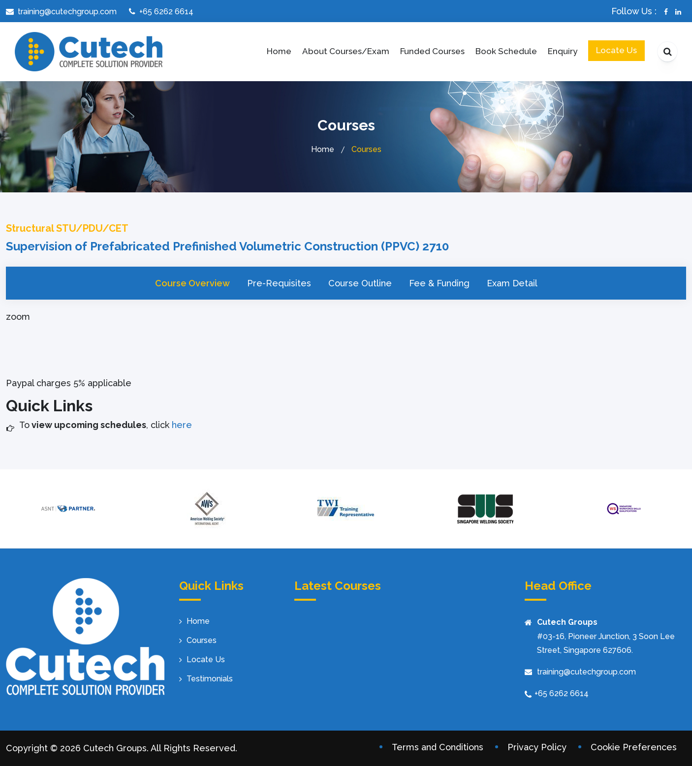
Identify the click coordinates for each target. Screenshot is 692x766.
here (180, 425)
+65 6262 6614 (562, 693)
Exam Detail (512, 283)
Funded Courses (432, 51)
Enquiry (562, 51)
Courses (202, 640)
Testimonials (210, 678)
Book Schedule (506, 51)
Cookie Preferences (634, 747)
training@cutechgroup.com (586, 671)
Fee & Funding (439, 283)
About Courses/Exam (345, 51)
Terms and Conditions (437, 747)
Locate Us (616, 50)
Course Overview (192, 283)
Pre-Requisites (279, 283)
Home (279, 51)
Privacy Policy (536, 747)
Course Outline (360, 283)
